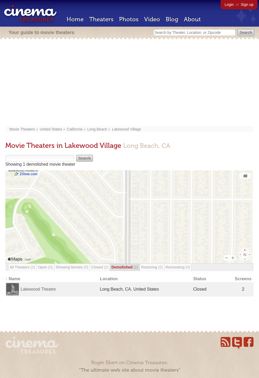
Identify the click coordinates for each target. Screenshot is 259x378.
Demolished (124, 267)
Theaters (101, 19)
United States (51, 129)
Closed (100, 267)
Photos (129, 19)
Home (75, 19)
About (192, 19)
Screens (243, 279)
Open (45, 267)
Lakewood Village (126, 129)
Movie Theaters (22, 129)
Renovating (178, 267)
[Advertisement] (129, 83)
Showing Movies (72, 267)
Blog (172, 19)
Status (199, 279)
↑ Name (12, 279)
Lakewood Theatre (38, 289)
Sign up (247, 4)
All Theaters (22, 267)
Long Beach (97, 129)
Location (109, 279)
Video (152, 19)
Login (229, 4)
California (75, 129)
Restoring (152, 267)
